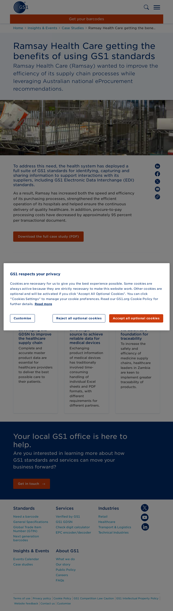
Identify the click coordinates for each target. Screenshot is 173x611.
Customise (22, 318)
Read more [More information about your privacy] (43, 304)
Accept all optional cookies (136, 318)
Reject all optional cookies (79, 318)
